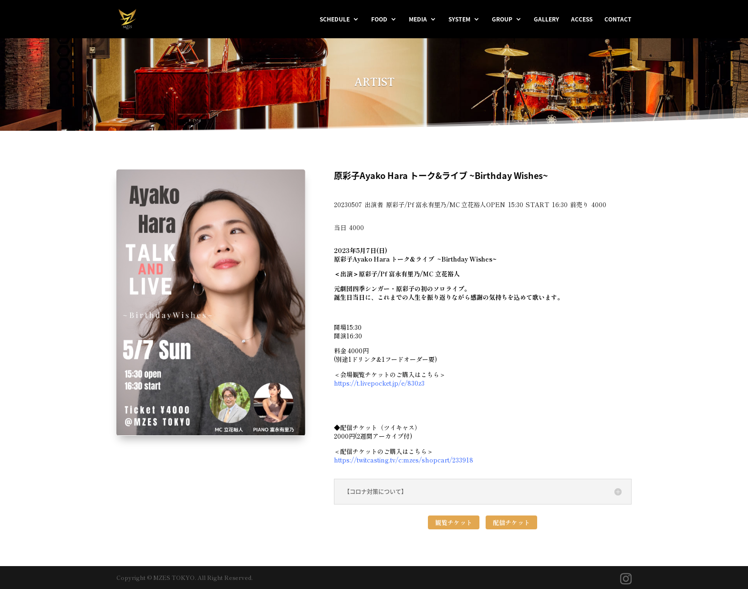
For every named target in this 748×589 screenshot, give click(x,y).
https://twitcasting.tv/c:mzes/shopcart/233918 (403, 459)
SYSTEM (459, 19)
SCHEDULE (335, 19)
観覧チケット (453, 522)
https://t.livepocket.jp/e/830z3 (379, 383)
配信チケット (511, 522)
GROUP (502, 19)
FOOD (379, 19)
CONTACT (618, 19)
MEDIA (418, 19)
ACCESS (581, 19)
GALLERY (546, 19)
